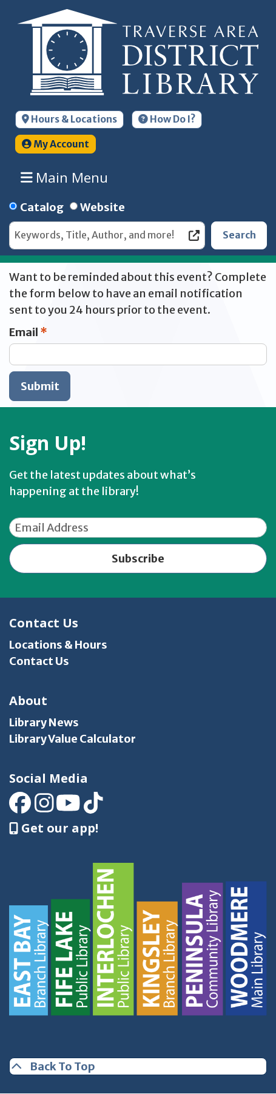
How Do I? (166, 119)
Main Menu (65, 178)
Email (23, 332)
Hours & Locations (69, 119)
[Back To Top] (138, 1066)
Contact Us (39, 661)
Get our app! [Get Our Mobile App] (53, 828)
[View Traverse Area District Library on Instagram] (44, 807)
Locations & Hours (58, 645)
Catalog (42, 207)
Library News (44, 722)
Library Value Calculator (72, 739)
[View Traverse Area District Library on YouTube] (68, 807)
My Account (55, 144)
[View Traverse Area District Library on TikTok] (93, 807)
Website (102, 207)
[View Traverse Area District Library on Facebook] (20, 807)
